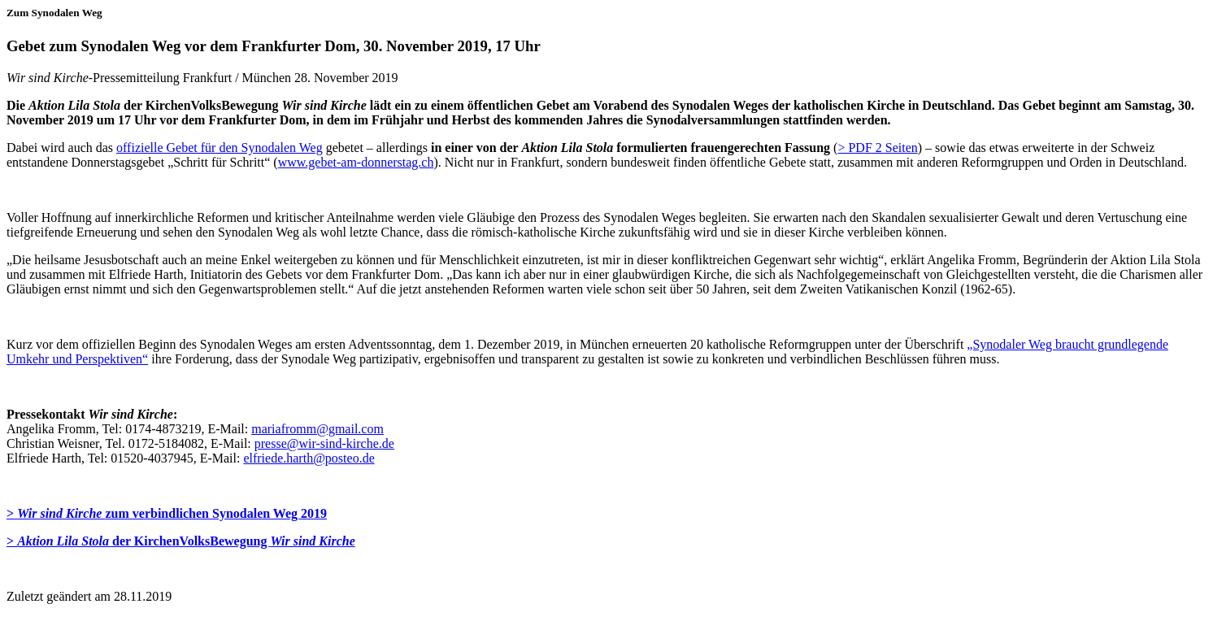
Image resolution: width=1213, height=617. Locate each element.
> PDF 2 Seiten (877, 147)
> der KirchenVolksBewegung (181, 541)
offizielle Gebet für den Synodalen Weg (219, 147)
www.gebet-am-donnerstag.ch (356, 162)
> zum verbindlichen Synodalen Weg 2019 (167, 513)
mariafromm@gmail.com (317, 429)
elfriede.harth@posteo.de (308, 458)
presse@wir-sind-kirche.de (324, 443)
